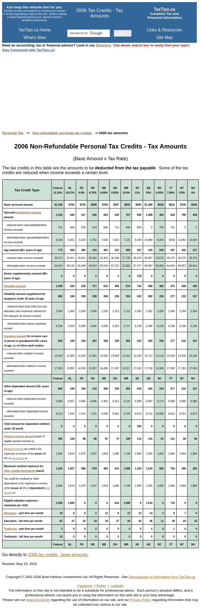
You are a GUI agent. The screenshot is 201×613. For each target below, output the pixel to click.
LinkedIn (117, 586)
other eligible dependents (20, 470)
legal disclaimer (38, 600)
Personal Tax (13, 133)
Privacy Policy (140, 600)
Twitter (101, 586)
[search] (88, 33)
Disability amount (15, 286)
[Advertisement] (100, 88)
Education (10, 513)
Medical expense (14, 449)
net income (17, 458)
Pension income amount (19, 436)
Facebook (84, 586)
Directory (103, 45)
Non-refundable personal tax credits (62, 133)
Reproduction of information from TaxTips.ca (162, 577)
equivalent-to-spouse (28, 212)
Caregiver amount (15, 336)
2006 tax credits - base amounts (58, 554)
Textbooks (10, 528)
